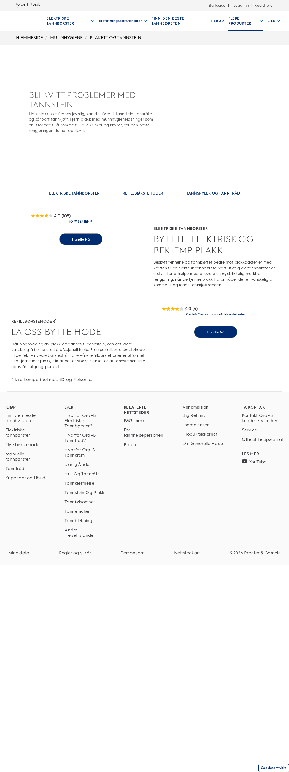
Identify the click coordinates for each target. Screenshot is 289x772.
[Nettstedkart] (187, 759)
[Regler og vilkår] (75, 759)
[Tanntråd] (26, 675)
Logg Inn (241, 5)
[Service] (262, 636)
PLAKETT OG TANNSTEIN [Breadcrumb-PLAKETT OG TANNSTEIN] (115, 37)
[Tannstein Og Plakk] (85, 699)
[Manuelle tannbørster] (26, 663)
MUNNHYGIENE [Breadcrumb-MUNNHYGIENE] (66, 37)
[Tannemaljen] (85, 718)
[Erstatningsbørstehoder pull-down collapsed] (122, 20)
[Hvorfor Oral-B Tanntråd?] (85, 644)
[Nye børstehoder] (26, 651)
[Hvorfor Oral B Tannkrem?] (85, 659)
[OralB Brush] (51, 216)
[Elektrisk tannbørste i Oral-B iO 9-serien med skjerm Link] (81, 294)
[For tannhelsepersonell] (144, 639)
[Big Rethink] (203, 622)
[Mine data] (18, 759)
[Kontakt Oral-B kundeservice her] (262, 625)
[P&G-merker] (144, 627)
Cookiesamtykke (274, 768)
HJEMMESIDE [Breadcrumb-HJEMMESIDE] (29, 37)
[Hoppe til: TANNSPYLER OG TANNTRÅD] (213, 193)
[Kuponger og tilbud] (26, 684)
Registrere (262, 5)
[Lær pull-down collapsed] (270, 20)
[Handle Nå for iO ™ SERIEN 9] (80, 377)
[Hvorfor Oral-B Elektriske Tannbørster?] (85, 627)
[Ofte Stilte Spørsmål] (262, 649)
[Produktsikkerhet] (203, 641)
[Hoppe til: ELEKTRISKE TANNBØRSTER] (74, 193)
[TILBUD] (214, 20)
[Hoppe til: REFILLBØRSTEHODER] (143, 193)
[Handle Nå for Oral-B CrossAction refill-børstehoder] (215, 574)
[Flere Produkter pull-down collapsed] (242, 20)
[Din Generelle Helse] (203, 650)
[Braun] (144, 651)
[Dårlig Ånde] (85, 671)
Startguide (216, 5)
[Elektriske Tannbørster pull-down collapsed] (70, 20)
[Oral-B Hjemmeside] (20, 20)
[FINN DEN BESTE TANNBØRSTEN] (176, 20)
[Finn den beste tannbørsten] (26, 625)
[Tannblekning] (85, 727)
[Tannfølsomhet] (85, 708)
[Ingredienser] (203, 631)
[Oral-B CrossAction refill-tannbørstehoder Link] (215, 491)
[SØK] (283, 20)
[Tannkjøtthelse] (85, 690)
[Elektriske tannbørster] (26, 639)
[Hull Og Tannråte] (85, 680)
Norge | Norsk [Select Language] (27, 5)
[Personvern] (133, 759)
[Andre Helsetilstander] (85, 739)
